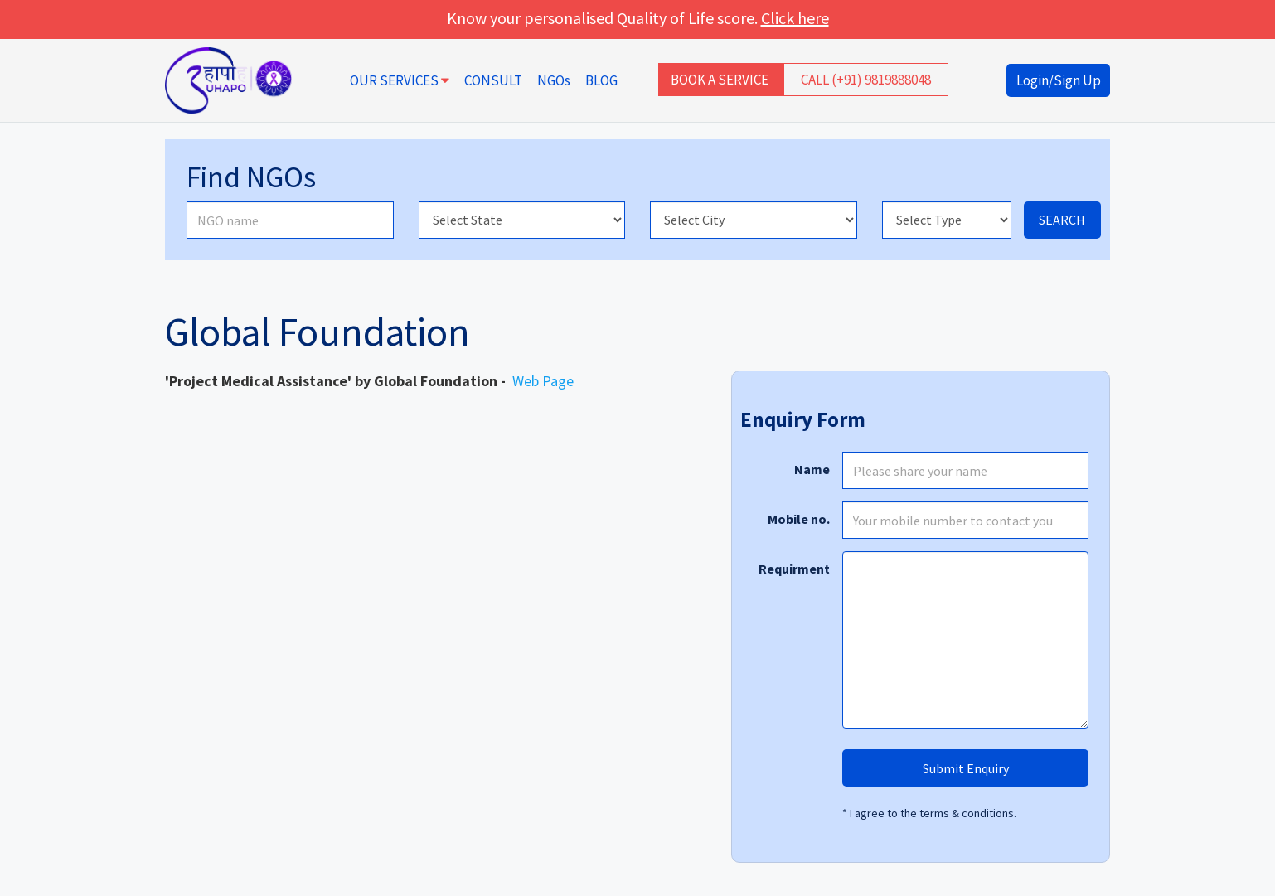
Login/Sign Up (1058, 80)
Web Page (543, 380)
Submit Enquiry (966, 768)
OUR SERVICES (399, 80)
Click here (795, 17)
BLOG (601, 80)
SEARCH (1062, 219)
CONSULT (493, 80)
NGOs (553, 80)
